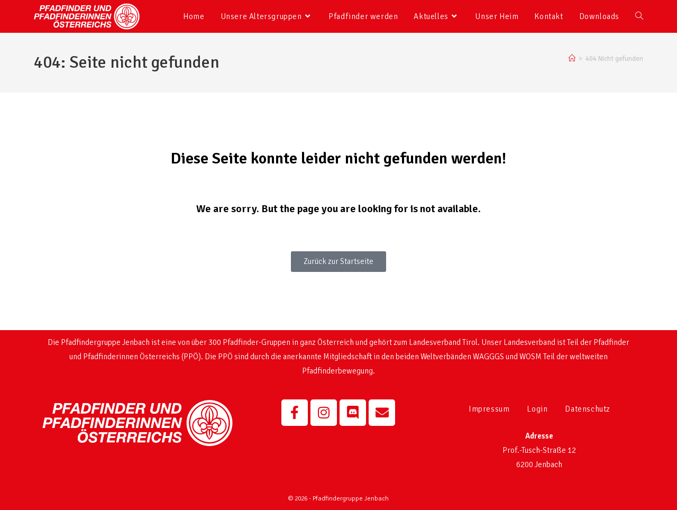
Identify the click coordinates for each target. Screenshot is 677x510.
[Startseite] (572, 58)
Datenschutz (587, 409)
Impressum (489, 409)
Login (537, 409)
